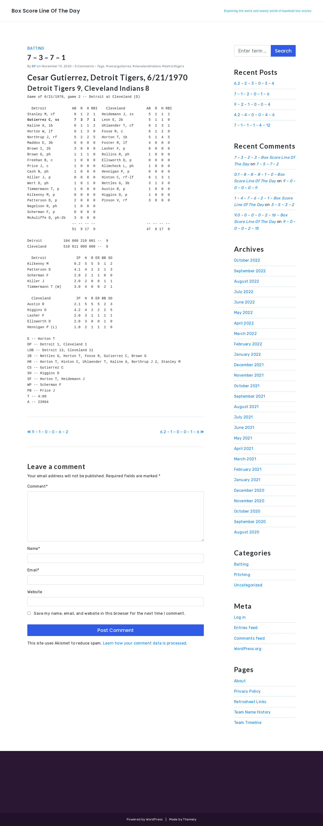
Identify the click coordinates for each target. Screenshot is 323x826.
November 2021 (249, 375)
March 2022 (245, 333)
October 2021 (247, 386)
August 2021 (246, 406)
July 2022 (244, 291)
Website (34, 592)
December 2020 (249, 490)
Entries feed (246, 627)
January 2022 (247, 354)
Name (33, 548)
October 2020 (247, 511)
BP (34, 66)
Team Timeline (247, 722)
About (240, 681)
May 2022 (243, 312)
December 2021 (249, 365)
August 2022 (246, 281)
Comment (37, 486)
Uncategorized (248, 585)
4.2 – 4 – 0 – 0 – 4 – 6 (254, 115)
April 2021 (243, 448)
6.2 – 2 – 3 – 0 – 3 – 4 (254, 83)
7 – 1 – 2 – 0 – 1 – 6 (251, 94)
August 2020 (246, 532)
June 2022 (244, 302)
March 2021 (245, 459)
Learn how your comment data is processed (144, 643)
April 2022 (244, 323)
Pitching (242, 574)
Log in (240, 617)
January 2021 (247, 479)
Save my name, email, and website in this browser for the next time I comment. (109, 613)
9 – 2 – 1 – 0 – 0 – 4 (252, 104)
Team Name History (252, 712)
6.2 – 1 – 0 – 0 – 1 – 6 (182, 432)
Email (33, 570)
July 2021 (243, 417)
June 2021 (244, 427)
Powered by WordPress (145, 819)
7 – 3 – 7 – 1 (49, 57)
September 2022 (250, 271)
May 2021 (243, 438)
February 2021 (247, 469)
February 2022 (248, 344)
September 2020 (250, 521)
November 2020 (249, 501)
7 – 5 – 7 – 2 (267, 164)
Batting (35, 48)
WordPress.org (247, 648)
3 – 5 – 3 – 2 (282, 204)
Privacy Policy (247, 691)
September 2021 (249, 396)
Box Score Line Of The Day (50, 11)
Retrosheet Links (250, 701)
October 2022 (247, 260)
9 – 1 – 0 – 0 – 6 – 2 (47, 432)
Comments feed (249, 638)
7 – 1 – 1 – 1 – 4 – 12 (252, 125)
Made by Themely (182, 819)
